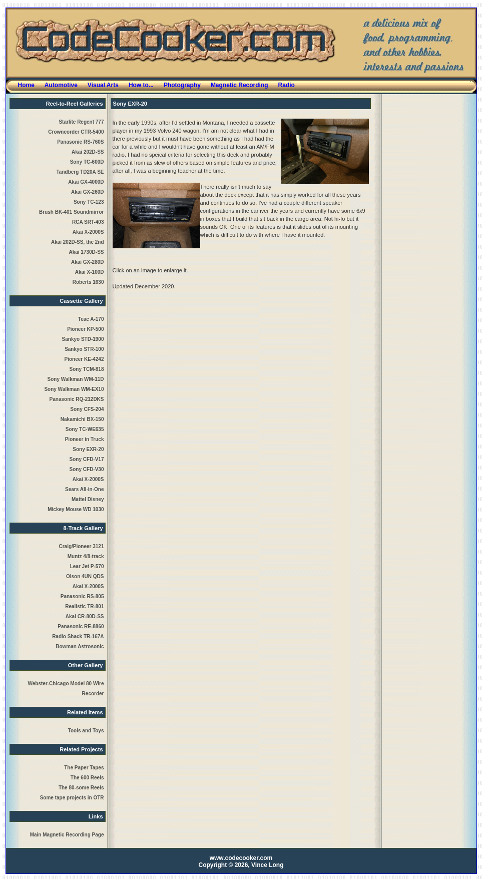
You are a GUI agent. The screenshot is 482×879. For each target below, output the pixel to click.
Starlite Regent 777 (81, 122)
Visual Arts (103, 85)
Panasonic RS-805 (82, 596)
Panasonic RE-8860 (81, 626)
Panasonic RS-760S (80, 142)
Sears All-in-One (84, 489)
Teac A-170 (91, 319)
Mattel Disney (88, 499)
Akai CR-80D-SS (85, 616)
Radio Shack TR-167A (78, 636)
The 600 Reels (87, 777)
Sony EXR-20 (88, 449)
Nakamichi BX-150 (82, 419)
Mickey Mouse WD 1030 (76, 509)
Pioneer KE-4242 (84, 359)
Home (26, 85)
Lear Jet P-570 (87, 566)
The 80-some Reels (81, 787)
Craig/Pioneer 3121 (81, 546)
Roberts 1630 (88, 282)
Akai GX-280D (87, 262)
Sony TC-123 (89, 202)
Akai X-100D (89, 272)
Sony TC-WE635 (85, 429)
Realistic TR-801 (84, 606)
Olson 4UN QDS (85, 576)
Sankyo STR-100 (84, 349)
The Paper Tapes (84, 767)
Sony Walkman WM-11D (76, 379)
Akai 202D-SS (88, 152)
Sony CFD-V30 (87, 469)
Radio (286, 85)
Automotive (61, 85)
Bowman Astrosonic (80, 646)
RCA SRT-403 (88, 222)
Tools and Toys (86, 730)
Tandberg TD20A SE (80, 172)
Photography (182, 85)
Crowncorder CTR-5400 (76, 132)
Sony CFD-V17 (87, 459)
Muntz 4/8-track (86, 556)
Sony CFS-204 (87, 409)
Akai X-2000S (88, 232)
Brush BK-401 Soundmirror (71, 212)
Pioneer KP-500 (85, 329)
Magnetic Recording (239, 85)
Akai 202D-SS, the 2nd (77, 242)
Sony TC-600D (87, 162)
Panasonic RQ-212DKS (77, 399)
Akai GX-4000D (86, 182)
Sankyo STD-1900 (83, 339)
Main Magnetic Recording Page (67, 834)
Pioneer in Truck (84, 439)
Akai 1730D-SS (86, 252)
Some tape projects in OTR (72, 797)
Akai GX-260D (87, 192)
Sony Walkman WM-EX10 (74, 389)
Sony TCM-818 (87, 369)
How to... (141, 85)
